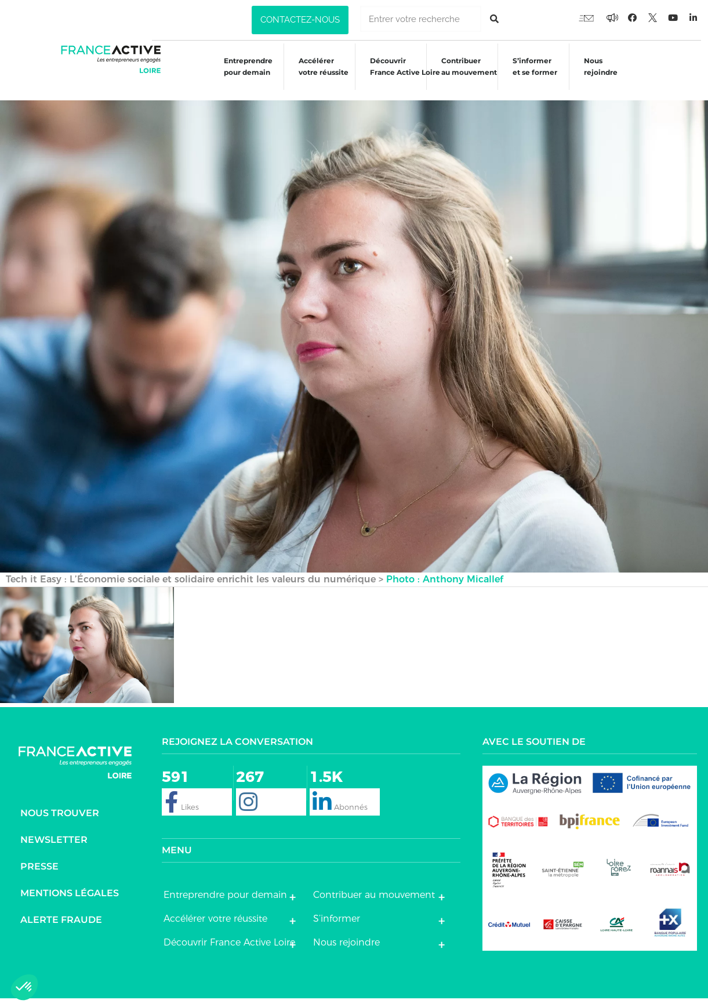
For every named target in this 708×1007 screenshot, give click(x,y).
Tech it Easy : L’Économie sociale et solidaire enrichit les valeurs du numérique (191, 587)
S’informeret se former (532, 76)
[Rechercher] (494, 19)
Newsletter (54, 848)
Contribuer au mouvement (465, 76)
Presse (39, 875)
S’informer (336, 927)
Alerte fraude (61, 928)
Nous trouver (59, 822)
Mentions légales (69, 902)
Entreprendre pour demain (239, 76)
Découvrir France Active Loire (399, 76)
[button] (300, 20)
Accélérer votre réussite (316, 76)
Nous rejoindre (599, 76)
